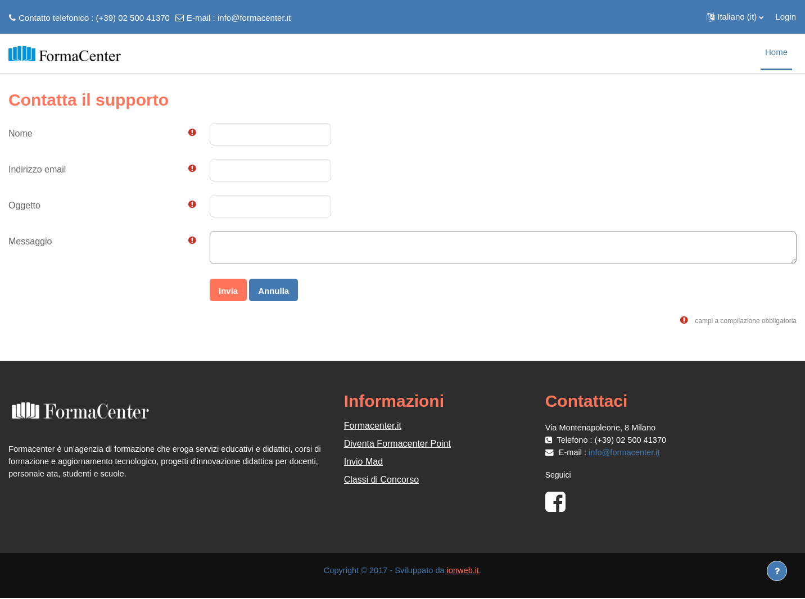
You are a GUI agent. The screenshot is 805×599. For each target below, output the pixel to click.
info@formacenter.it (254, 17)
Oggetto (24, 205)
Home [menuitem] (776, 52)
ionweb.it (464, 571)
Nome (20, 133)
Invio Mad (363, 461)
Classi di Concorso (381, 479)
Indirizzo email (37, 169)
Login (785, 16)
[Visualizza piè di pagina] (777, 571)
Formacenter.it (372, 425)
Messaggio (30, 241)
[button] (735, 17)
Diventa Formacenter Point (397, 443)
